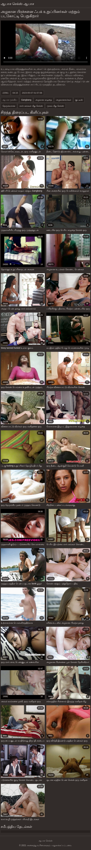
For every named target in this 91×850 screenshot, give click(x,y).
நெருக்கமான (8, 106)
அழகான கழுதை (43, 100)
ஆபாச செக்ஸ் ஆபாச (17, 4)
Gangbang (26, 100)
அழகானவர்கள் (63, 100)
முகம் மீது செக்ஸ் (55, 106)
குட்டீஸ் (79, 100)
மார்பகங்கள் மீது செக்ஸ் (31, 106)
